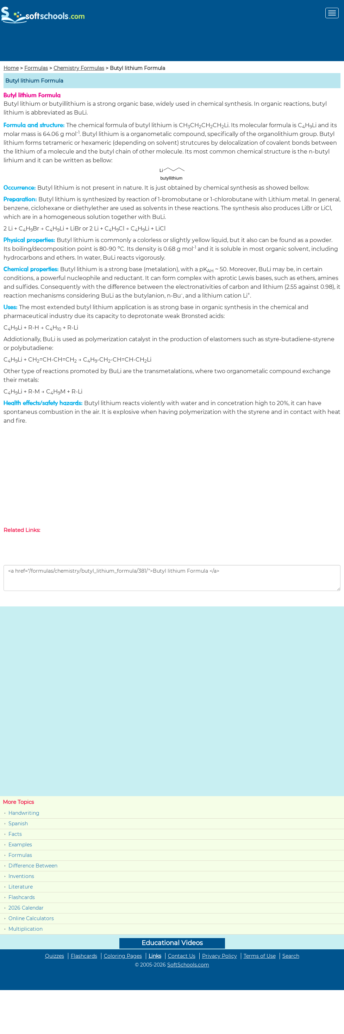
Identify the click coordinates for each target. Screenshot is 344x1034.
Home (11, 68)
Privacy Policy (219, 956)
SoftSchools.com (188, 965)
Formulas (36, 68)
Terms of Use (260, 956)
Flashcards (21, 897)
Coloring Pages (123, 956)
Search (290, 956)
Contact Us (181, 956)
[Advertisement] (172, 45)
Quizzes (54, 956)
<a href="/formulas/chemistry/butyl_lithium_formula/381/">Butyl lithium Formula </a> (172, 578)
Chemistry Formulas (79, 68)
